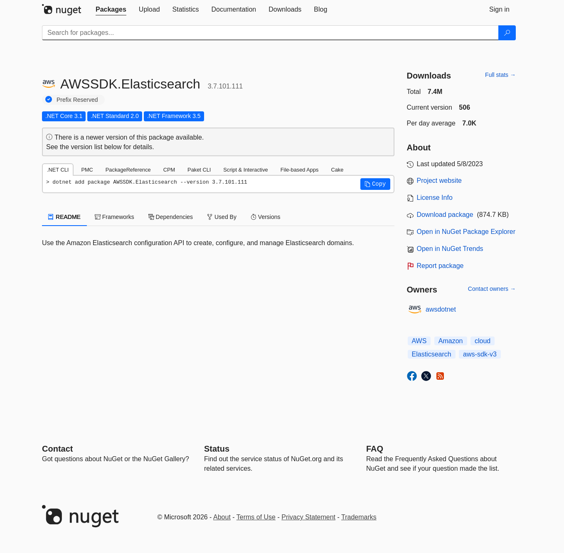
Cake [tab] (337, 170)
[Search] (507, 32)
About (222, 517)
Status (216, 448)
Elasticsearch (431, 354)
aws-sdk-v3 (480, 354)
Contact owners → (492, 288)
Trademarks (359, 517)
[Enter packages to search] (270, 32)
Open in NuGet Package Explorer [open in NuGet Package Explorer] (466, 231)
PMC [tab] (87, 170)
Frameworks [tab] (114, 217)
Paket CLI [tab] (199, 170)
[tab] (111, 9)
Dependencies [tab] (170, 217)
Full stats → (500, 74)
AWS (419, 340)
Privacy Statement (308, 517)
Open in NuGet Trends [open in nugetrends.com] (450, 248)
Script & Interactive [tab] (245, 170)
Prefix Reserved (77, 99)
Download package (445, 214)
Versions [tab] (266, 217)
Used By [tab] (221, 217)
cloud (482, 340)
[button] (375, 184)
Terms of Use (256, 517)
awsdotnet (441, 309)
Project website (439, 180)
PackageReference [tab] (128, 170)
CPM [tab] (169, 170)
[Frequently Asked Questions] (374, 448)
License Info (435, 197)
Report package (440, 265)
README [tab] (64, 217)
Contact (57, 448)
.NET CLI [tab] (58, 170)
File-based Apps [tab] (300, 170)
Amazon (450, 340)
